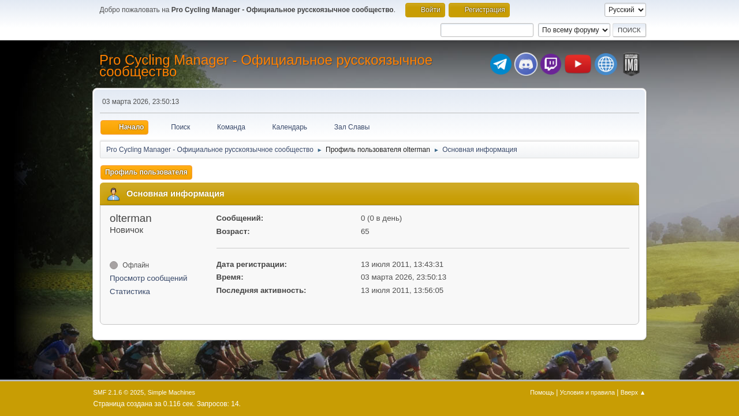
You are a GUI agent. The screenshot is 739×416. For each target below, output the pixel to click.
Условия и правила (587, 392)
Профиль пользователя (146, 172)
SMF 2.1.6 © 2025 (119, 392)
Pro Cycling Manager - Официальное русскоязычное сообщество (265, 65)
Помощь (542, 392)
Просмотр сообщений (148, 278)
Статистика (130, 291)
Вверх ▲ (633, 392)
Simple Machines (171, 392)
